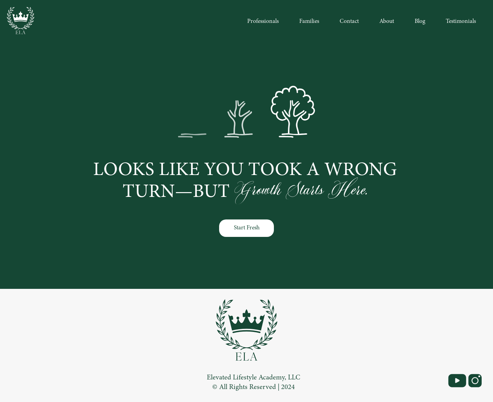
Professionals (263, 21)
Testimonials (461, 21)
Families (309, 21)
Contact (349, 21)
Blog (420, 21)
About (386, 21)
